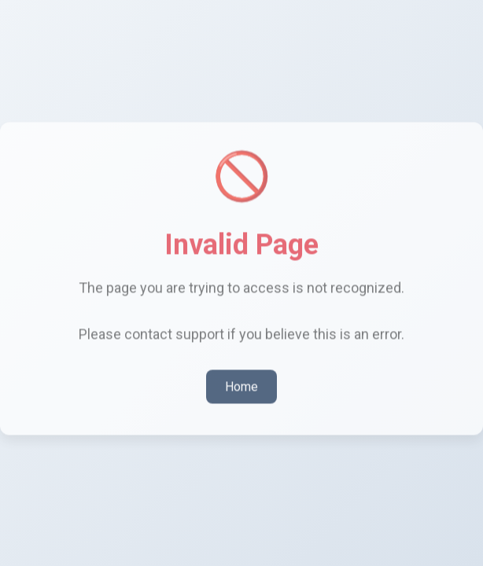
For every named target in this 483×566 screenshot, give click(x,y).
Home (241, 384)
